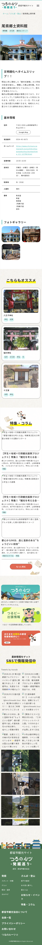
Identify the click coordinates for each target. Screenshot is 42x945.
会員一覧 (6, 917)
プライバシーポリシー (13, 923)
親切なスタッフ (22, 31)
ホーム (5, 13)
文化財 (12, 31)
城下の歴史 (25, 881)
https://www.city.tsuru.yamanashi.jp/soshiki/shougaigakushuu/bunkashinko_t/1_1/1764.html (27, 150)
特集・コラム (28, 904)
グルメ (4, 885)
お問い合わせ (9, 929)
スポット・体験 (7, 881)
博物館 (5, 31)
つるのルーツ (9, 934)
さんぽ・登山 (15, 13)
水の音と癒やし (27, 885)
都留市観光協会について (14, 912)
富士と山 (24, 890)
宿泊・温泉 (6, 890)
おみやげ (5, 894)
